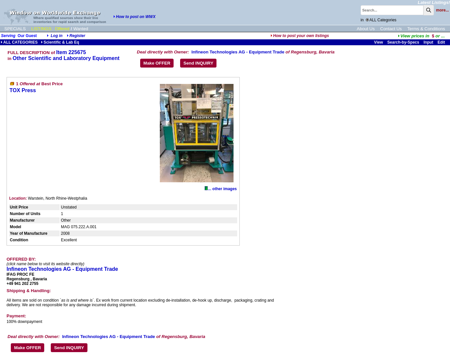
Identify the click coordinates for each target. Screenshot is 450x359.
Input (428, 42)
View (378, 42)
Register (77, 35)
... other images (221, 189)
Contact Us (391, 28)
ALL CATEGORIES (19, 42)
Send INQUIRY (198, 63)
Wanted (80, 28)
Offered (62, 28)
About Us (366, 28)
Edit (442, 42)
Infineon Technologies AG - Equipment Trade (237, 52)
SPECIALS (15, 28)
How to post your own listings (300, 35)
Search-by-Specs (403, 42)
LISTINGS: (41, 28)
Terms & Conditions (426, 28)
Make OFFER (156, 63)
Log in (57, 35)
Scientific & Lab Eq (60, 42)
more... (442, 10)
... (421, 35)
